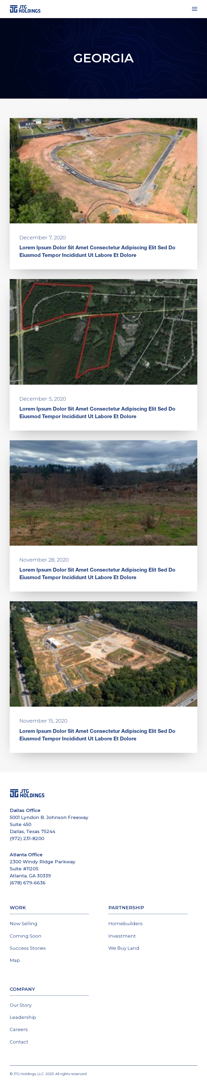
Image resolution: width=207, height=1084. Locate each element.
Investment (122, 936)
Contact (19, 1042)
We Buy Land (123, 948)
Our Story (21, 1005)
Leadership (23, 1017)
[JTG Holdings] (25, 9)
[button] (194, 9)
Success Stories (28, 948)
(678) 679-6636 (28, 882)
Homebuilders (125, 923)
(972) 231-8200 (27, 838)
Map (15, 960)
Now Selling (23, 923)
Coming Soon (26, 936)
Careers (19, 1029)
